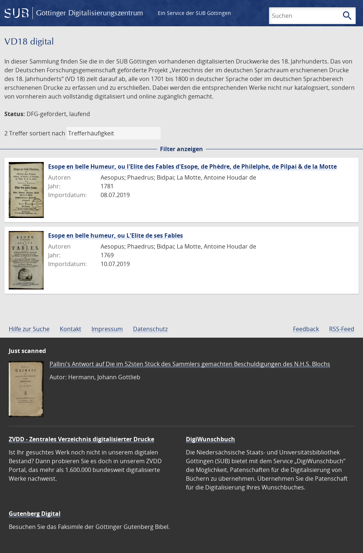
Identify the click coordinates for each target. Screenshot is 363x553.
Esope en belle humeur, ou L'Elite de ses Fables (115, 235)
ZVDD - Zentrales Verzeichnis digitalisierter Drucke (81, 439)
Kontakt (70, 329)
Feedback (306, 329)
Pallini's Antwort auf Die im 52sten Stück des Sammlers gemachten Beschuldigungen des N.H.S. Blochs (190, 364)
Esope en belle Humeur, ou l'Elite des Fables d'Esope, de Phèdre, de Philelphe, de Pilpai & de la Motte (192, 166)
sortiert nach (47, 133)
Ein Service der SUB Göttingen (194, 12)
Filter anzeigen (181, 149)
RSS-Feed (341, 329)
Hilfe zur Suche (29, 329)
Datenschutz (150, 329)
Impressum (107, 329)
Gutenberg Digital (34, 514)
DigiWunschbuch (210, 439)
